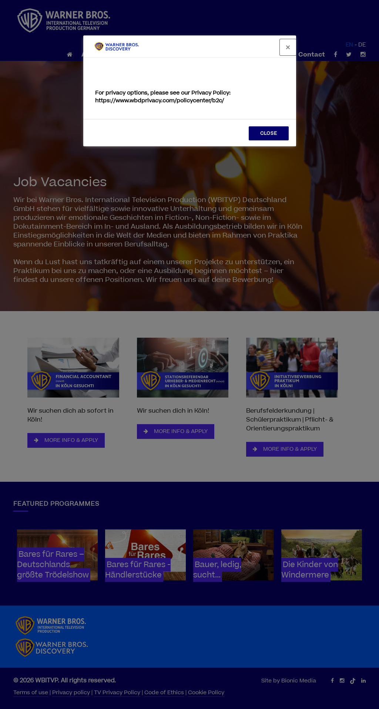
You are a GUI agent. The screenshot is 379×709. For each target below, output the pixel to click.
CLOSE (268, 133)
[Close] (288, 47)
